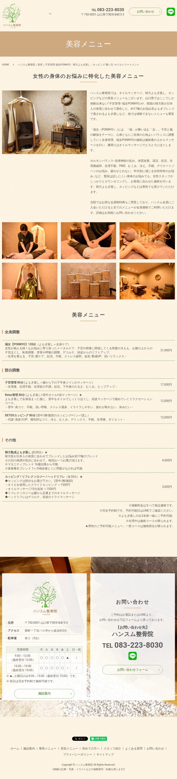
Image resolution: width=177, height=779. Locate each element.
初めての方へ (118, 22)
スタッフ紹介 (138, 22)
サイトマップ (105, 754)
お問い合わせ (145, 11)
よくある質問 (158, 22)
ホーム (47, 22)
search (172, 22)
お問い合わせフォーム (132, 670)
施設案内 (60, 22)
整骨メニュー (77, 22)
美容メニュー (98, 22)
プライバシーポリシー (77, 754)
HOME (5, 64)
